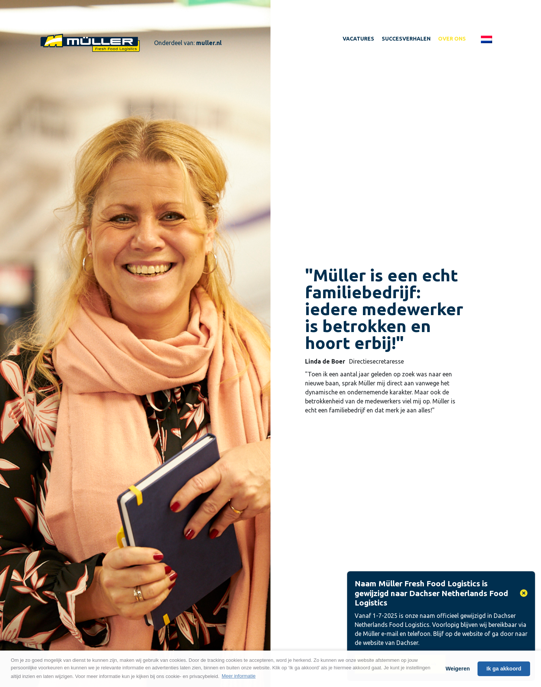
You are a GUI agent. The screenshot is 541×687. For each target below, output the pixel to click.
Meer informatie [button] (238, 676)
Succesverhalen (406, 39)
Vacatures (358, 39)
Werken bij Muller (90, 43)
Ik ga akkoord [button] (504, 669)
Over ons (452, 39)
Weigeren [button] (458, 669)
